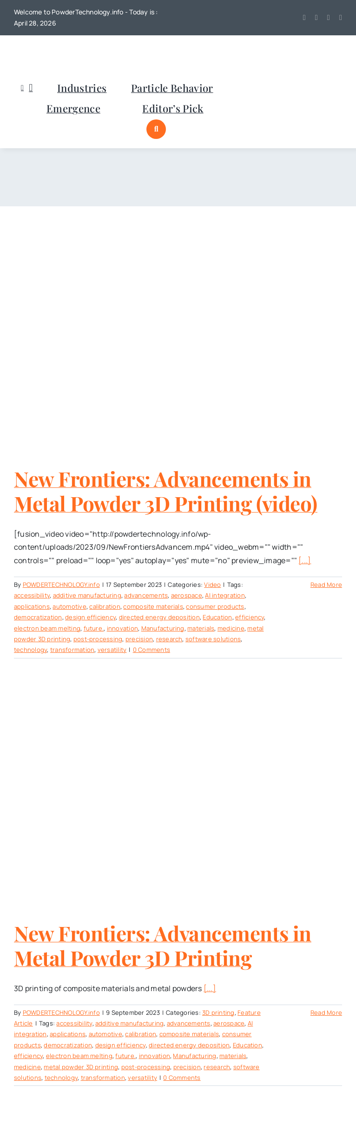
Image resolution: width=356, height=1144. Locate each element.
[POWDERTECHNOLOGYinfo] (60, 48)
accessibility (32, 595)
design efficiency (90, 617)
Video (212, 584)
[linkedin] (328, 17)
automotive (69, 606)
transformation (72, 649)
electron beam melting (47, 628)
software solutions (213, 639)
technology (30, 649)
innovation (122, 628)
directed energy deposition (159, 617)
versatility (112, 649)
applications (32, 606)
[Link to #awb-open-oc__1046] (156, 129)
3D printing (218, 1012)
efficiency (249, 617)
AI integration (224, 595)
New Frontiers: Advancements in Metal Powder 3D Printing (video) (165, 491)
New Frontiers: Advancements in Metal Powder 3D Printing (162, 945)
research (169, 639)
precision (139, 639)
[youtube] (316, 17)
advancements (146, 595)
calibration (104, 606)
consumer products (215, 606)
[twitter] (304, 17)
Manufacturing (163, 628)
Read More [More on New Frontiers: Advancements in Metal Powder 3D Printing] (326, 1012)
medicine (231, 628)
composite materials (153, 606)
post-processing (98, 639)
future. (94, 628)
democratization (38, 617)
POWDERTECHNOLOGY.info (61, 584)
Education (217, 617)
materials (200, 628)
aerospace (186, 595)
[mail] (340, 17)
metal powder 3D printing (81, 1067)
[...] (304, 560)
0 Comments (151, 649)
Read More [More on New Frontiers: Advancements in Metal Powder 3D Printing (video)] (326, 584)
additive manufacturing (87, 595)
